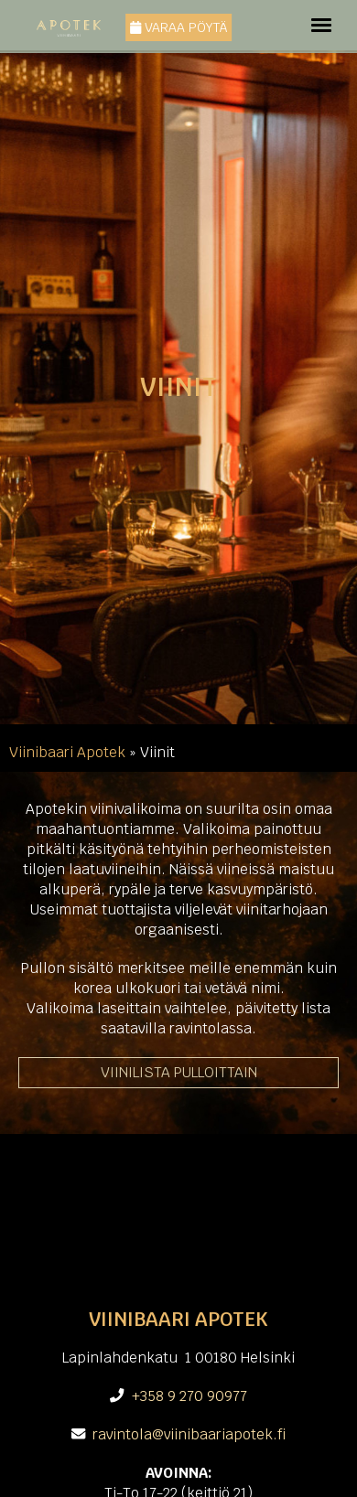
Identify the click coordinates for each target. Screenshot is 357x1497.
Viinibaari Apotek (67, 752)
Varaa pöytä (178, 27)
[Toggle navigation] (321, 25)
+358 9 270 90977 (189, 1396)
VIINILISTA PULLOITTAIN (179, 1072)
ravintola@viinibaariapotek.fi (189, 1434)
